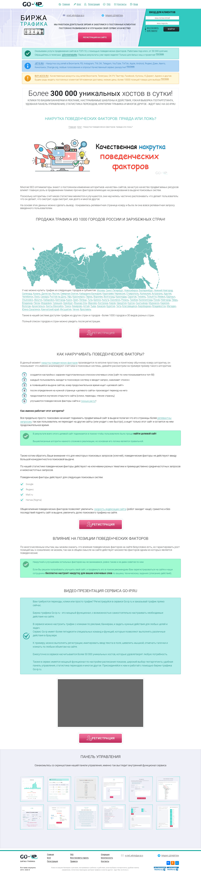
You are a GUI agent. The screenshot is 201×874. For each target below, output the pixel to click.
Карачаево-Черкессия (136, 293)
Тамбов (35, 302)
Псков (61, 302)
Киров (38, 305)
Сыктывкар (71, 305)
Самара (69, 296)
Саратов (167, 296)
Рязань (26, 302)
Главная (66, 4)
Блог (79, 4)
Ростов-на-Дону (84, 296)
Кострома (28, 305)
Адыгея (39, 296)
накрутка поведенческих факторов (61, 364)
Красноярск (107, 296)
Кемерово (163, 305)
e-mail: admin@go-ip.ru (134, 855)
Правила (74, 861)
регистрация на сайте (95, 36)
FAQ (108, 4)
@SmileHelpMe (69, 55)
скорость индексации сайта (110, 510)
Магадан (111, 308)
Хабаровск (94, 299)
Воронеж (129, 296)
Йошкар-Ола (150, 302)
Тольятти (37, 299)
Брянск (148, 299)
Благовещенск (65, 308)
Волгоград (141, 296)
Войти (171, 29)
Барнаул (59, 299)
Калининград (49, 302)
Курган (59, 305)
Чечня (25, 311)
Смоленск (168, 299)
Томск (153, 305)
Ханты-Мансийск (139, 305)
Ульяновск (71, 299)
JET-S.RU (39, 63)
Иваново (163, 302)
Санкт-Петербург (116, 290)
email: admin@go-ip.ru (75, 15)
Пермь (119, 296)
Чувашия (124, 302)
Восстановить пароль (79, 858)
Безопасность (107, 858)
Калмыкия (171, 293)
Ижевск (48, 299)
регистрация (103, 335)
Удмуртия (48, 305)
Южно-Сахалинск (128, 308)
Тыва (25, 308)
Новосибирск (135, 290)
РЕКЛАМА (160, 54)
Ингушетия (166, 308)
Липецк (132, 299)
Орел (124, 299)
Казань (50, 293)
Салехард (39, 293)
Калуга (157, 299)
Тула (140, 299)
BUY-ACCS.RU (41, 76)
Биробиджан (82, 308)
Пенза (101, 302)
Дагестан (61, 293)
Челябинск (51, 296)
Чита (53, 308)
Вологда (107, 305)
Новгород (71, 302)
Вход (135, 4)
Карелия (97, 305)
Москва (101, 290)
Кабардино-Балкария (110, 293)
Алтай (173, 305)
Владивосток (97, 308)
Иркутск (83, 299)
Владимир (91, 302)
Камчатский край (149, 308)
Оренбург (136, 302)
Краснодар (154, 296)
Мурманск (85, 305)
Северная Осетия (87, 293)
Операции (105, 854)
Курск (117, 299)
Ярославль (36, 311)
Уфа (97, 296)
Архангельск (120, 305)
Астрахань (28, 296)
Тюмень (26, 299)
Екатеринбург (152, 290)
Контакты (121, 4)
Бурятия (44, 308)
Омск (61, 296)
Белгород (107, 299)
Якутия (72, 293)
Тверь (81, 302)
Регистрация (94, 4)
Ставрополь (157, 293)
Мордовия (112, 302)
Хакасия (34, 308)
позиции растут (89, 402)
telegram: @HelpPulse (114, 15)
